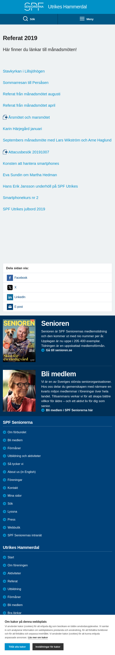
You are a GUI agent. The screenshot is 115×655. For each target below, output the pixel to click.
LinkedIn (19, 297)
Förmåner (14, 448)
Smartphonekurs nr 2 (20, 198)
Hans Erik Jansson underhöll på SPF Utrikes (40, 186)
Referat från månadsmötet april (29, 105)
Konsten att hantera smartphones (31, 163)
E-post (18, 306)
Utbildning (14, 589)
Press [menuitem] (11, 519)
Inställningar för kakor (48, 647)
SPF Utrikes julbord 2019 (24, 209)
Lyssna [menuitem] (12, 511)
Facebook (20, 277)
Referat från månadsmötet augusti (31, 94)
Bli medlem (15, 440)
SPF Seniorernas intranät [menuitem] (25, 535)
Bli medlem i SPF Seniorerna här (69, 410)
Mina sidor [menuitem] (15, 495)
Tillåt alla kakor (17, 647)
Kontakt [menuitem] (13, 487)
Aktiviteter (14, 573)
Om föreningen (18, 565)
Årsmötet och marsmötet (29, 117)
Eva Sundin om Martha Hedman (30, 175)
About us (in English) (22, 471)
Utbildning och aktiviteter (24, 456)
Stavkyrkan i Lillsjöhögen (24, 71)
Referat (12, 581)
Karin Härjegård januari (22, 129)
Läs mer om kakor (38, 637)
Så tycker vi (15, 464)
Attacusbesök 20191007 (28, 152)
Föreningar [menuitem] (15, 479)
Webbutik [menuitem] (14, 527)
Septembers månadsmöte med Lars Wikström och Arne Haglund (57, 140)
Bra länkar (14, 613)
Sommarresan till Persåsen (25, 82)
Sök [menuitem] (29, 19)
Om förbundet (17, 432)
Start (11, 557)
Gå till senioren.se (59, 350)
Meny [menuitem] (86, 19)
